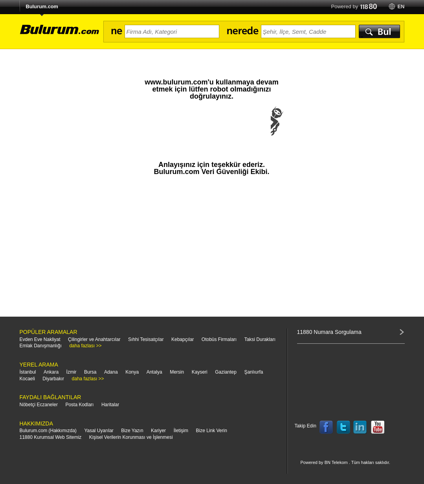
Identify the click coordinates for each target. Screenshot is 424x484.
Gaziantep (226, 372)
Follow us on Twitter (343, 427)
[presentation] (212, 129)
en (400, 6)
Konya (132, 372)
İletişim (181, 430)
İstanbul (28, 372)
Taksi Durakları (259, 339)
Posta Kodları (79, 404)
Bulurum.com (42, 6)
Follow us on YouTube (378, 427)
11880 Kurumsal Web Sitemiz (51, 437)
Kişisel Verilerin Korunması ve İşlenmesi (131, 437)
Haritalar (110, 404)
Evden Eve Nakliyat (40, 339)
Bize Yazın (132, 430)
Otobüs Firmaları (219, 339)
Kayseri (199, 372)
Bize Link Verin (211, 430)
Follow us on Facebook (326, 427)
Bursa (90, 372)
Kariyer (158, 430)
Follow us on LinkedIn (360, 427)
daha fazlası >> (85, 345)
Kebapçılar (182, 339)
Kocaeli (27, 378)
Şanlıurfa (253, 372)
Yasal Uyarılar (98, 430)
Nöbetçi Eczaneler (39, 404)
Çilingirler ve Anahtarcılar (94, 339)
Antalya (154, 372)
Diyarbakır (53, 378)
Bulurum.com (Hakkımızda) (48, 430)
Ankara (51, 372)
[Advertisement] (212, 250)
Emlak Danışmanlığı (41, 345)
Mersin (177, 372)
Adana (111, 372)
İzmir (71, 372)
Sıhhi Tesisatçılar (146, 339)
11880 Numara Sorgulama (329, 332)
